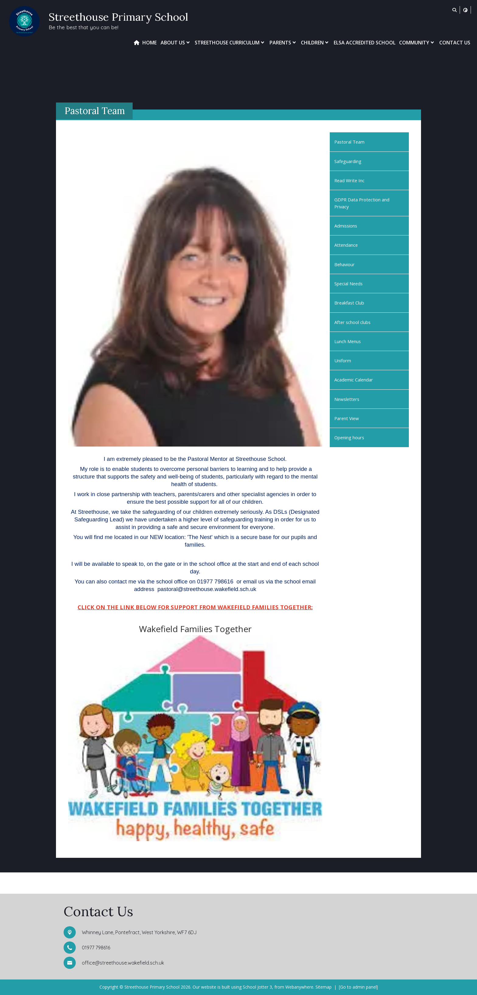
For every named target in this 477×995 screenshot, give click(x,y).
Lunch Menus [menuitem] (347, 341)
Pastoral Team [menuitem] (349, 142)
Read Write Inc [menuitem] (349, 180)
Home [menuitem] (149, 42)
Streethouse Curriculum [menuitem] (230, 42)
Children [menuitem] (315, 42)
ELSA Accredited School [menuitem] (364, 42)
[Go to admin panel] (358, 987)
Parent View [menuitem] (346, 418)
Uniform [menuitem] (342, 360)
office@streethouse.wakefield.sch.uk (123, 963)
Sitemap (323, 987)
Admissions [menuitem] (345, 226)
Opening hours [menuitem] (349, 437)
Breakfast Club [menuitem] (349, 303)
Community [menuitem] (417, 42)
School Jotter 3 (257, 987)
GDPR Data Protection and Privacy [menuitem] (361, 203)
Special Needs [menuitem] (348, 283)
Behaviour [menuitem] (344, 264)
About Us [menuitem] (176, 42)
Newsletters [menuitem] (346, 399)
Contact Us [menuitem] (454, 42)
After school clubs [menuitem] (352, 322)
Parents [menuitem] (283, 42)
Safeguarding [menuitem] (347, 161)
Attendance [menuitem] (346, 245)
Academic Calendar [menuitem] (353, 380)
